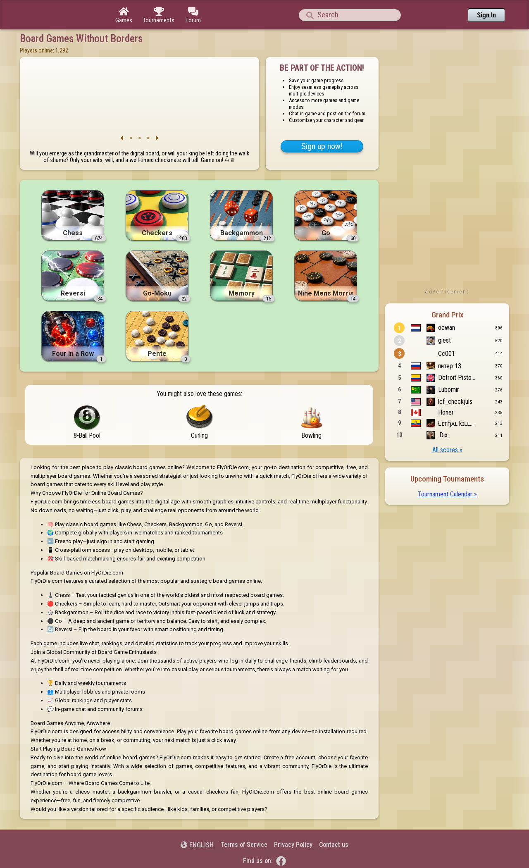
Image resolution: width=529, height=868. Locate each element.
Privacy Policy (293, 845)
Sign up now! (322, 146)
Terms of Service (243, 845)
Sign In (486, 15)
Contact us (333, 845)
